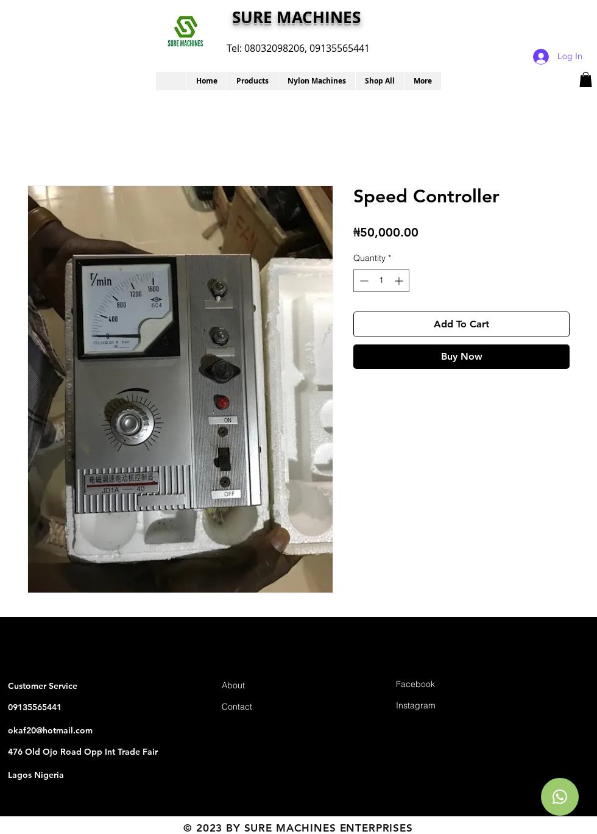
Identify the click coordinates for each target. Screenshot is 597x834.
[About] (265, 686)
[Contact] (265, 707)
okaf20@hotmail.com (50, 730)
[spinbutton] (381, 280)
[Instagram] (439, 706)
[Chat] (560, 797)
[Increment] (400, 280)
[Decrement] (362, 280)
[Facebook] (439, 685)
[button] (252, 81)
